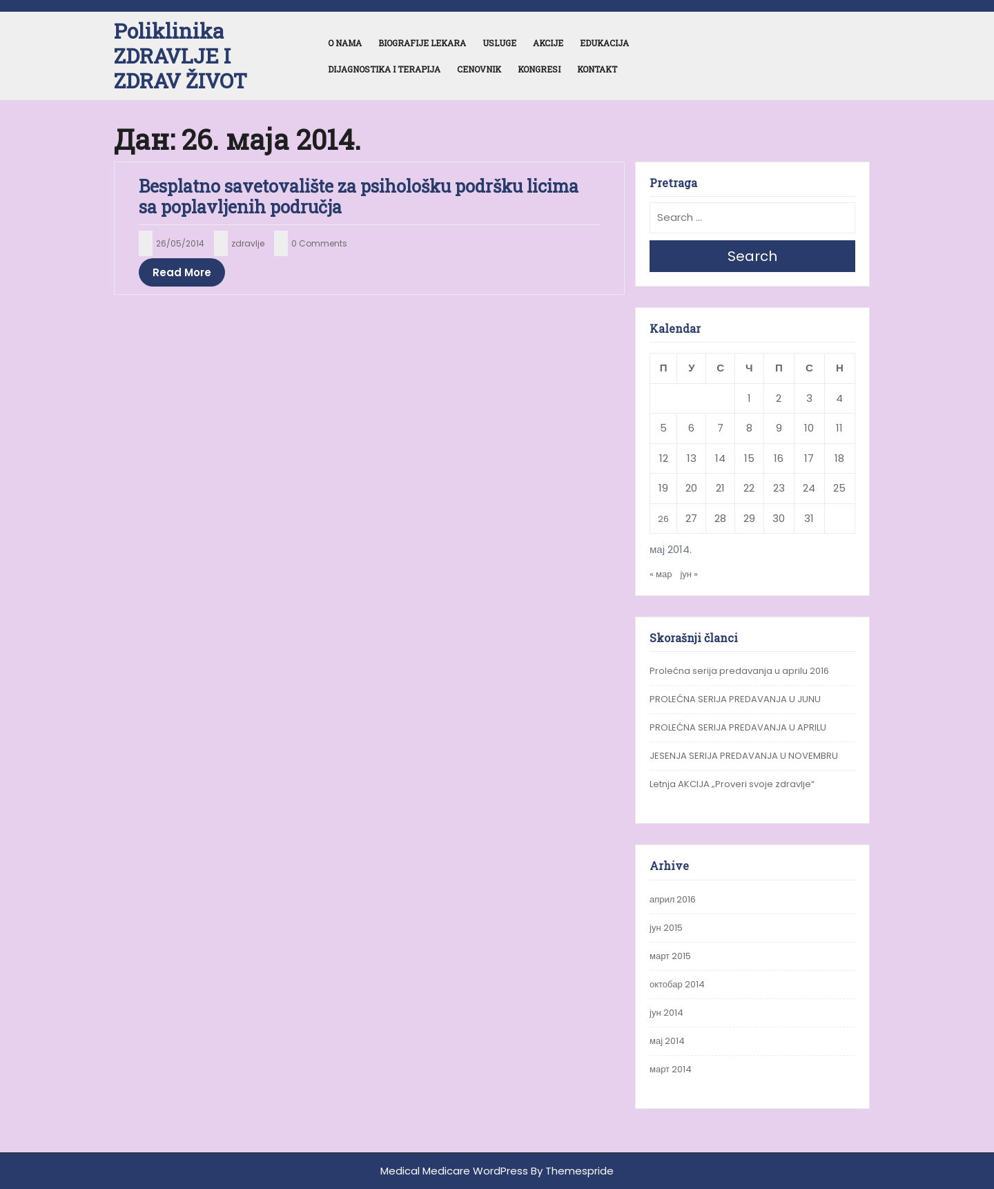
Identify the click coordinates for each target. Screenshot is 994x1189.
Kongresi (539, 69)
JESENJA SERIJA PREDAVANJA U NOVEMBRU (744, 755)
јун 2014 (666, 1012)
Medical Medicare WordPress (454, 1170)
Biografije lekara (422, 42)
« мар (661, 574)
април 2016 (673, 899)
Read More (182, 272)
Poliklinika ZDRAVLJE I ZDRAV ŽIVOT (180, 55)
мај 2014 (667, 1040)
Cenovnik (479, 69)
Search (752, 256)
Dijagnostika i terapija (384, 69)
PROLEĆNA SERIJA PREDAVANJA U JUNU (735, 699)
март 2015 (670, 956)
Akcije (548, 42)
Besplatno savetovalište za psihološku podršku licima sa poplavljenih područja (358, 196)
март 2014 (671, 1069)
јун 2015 (666, 927)
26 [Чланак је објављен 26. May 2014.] (663, 518)
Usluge (499, 42)
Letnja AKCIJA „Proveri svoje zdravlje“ (732, 784)
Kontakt (597, 69)
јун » (689, 574)
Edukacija (604, 42)
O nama (345, 42)
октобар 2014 (677, 984)
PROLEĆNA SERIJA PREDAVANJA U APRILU (738, 727)
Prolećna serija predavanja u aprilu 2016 (739, 670)
